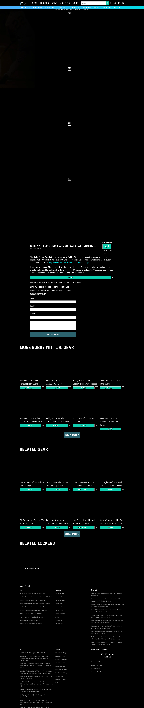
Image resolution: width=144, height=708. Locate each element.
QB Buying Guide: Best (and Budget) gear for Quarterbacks (33, 696)
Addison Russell (60, 607)
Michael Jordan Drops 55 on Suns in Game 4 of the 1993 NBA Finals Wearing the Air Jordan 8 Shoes (106, 638)
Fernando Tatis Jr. (50, 7)
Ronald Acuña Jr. (25, 7)
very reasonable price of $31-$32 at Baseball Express (70, 263)
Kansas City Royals (56, 283)
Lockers (44, 3)
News (54, 3)
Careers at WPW (96, 662)
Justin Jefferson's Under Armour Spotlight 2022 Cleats (36, 597)
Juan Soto (117, 7)
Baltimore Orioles (60, 679)
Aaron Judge (107, 7)
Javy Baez (96, 7)
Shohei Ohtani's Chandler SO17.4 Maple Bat (33, 600)
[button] (123, 3)
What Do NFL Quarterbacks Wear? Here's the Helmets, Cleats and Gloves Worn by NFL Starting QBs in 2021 (36, 672)
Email (32, 306)
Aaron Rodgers (60, 600)
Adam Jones (59, 603)
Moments (65, 3)
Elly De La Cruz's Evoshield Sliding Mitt (31, 613)
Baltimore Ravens (60, 683)
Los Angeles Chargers (62, 673)
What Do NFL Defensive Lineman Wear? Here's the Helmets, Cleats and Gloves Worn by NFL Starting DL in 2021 (36, 684)
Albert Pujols (59, 624)
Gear (34, 3)
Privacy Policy (95, 668)
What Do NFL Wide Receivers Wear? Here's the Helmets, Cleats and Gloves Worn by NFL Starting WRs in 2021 (36, 702)
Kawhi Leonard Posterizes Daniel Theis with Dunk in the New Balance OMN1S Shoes (106, 627)
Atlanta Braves (59, 676)
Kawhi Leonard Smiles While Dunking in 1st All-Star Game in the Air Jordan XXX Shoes (106, 600)
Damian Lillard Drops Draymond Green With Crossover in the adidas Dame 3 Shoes (107, 605)
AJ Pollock (58, 620)
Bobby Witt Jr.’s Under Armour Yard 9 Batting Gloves (109, 421)
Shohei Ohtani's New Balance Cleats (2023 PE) (33, 610)
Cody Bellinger (75, 7)
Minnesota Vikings (60, 653)
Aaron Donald (59, 593)
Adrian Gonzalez (60, 613)
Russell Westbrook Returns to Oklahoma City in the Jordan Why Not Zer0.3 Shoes (106, 611)
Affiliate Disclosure (97, 665)
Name (32, 298)
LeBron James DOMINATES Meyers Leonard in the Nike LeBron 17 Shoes (106, 632)
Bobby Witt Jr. (44, 283)
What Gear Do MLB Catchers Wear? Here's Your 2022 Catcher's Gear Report (36, 677)
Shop (70, 277)
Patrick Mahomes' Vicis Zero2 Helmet (31, 617)
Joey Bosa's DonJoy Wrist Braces (30, 620)
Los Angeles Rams (61, 659)
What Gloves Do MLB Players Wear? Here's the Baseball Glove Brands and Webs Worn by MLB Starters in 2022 (34, 658)
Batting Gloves (70, 283)
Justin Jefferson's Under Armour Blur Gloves (33, 607)
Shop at (30, 388)
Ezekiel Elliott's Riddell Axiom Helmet (31, 624)
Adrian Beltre (59, 610)
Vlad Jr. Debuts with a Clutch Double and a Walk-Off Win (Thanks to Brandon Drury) (106, 616)
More (75, 3)
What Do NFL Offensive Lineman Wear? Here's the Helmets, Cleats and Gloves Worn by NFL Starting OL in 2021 (35, 666)
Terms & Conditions (97, 672)
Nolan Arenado (63, 7)
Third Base (34, 283)
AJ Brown (58, 617)
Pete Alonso (87, 7)
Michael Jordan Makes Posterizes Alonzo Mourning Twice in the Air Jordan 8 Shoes (106, 643)
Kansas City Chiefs (61, 669)
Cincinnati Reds (60, 663)
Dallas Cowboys (60, 666)
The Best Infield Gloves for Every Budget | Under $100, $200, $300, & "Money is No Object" (36, 690)
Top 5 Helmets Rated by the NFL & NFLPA (32, 653)
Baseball (79, 283)
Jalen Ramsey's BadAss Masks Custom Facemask (35, 603)
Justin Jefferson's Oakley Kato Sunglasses (32, 593)
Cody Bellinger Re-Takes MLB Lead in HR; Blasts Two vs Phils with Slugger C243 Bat (107, 622)
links (79, 9)
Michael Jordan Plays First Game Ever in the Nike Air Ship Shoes (107, 594)
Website (33, 314)
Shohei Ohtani (37, 7)
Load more (72, 435)
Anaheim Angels (60, 656)
